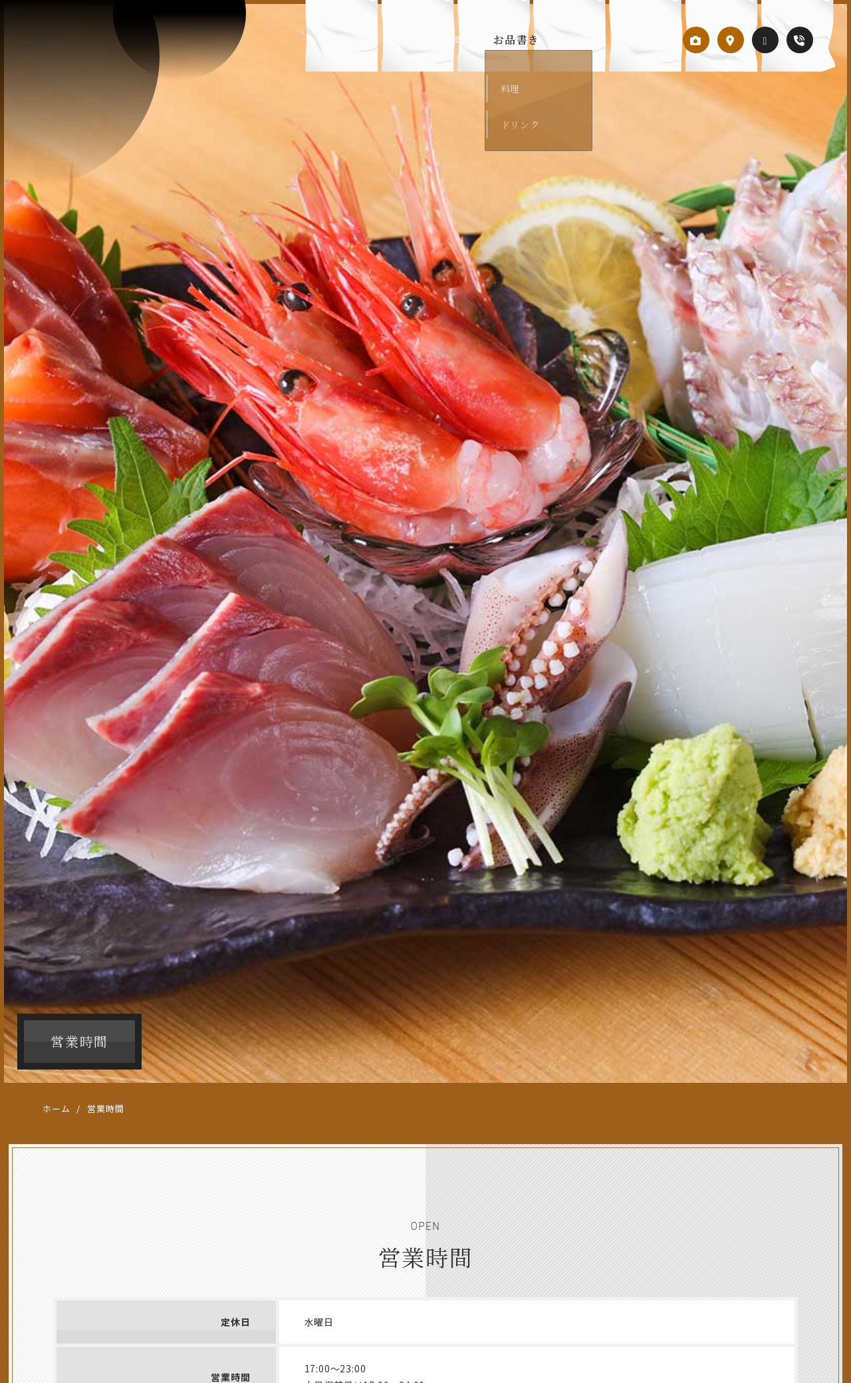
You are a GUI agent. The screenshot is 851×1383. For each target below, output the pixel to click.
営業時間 (638, 39)
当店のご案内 (447, 39)
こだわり (578, 39)
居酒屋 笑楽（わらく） (86, 60)
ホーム (56, 1108)
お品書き (518, 39)
